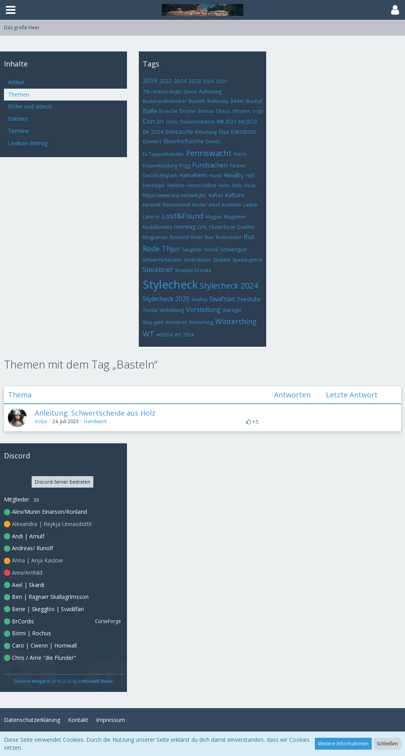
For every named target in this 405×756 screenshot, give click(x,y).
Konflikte (231, 204)
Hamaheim (193, 175)
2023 (194, 81)
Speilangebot (247, 259)
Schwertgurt (233, 249)
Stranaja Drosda (193, 270)
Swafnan (222, 298)
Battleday (218, 101)
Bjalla (150, 110)
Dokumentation (197, 121)
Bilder (237, 101)
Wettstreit (176, 322)
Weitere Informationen (343, 743)
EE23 (231, 121)
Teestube (249, 299)
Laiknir (250, 204)
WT (148, 333)
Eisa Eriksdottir (237, 131)
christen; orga (247, 111)
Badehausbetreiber (165, 101)
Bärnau (206, 111)
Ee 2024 (153, 131)
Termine (18, 131)
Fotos (240, 154)
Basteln (197, 101)
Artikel (16, 82)
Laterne (151, 216)
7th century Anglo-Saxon (170, 91)
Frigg (184, 165)
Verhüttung (171, 310)
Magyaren (235, 216)
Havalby (233, 175)
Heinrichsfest (201, 185)
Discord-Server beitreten (62, 482)
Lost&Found (182, 215)
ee (220, 121)
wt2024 (164, 334)
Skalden (222, 259)
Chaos (223, 111)
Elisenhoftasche (183, 141)
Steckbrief (158, 269)
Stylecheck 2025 (166, 298)
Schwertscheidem (162, 259)
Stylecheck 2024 (229, 285)
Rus (249, 236)
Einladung (206, 132)
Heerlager (154, 185)
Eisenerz (152, 141)
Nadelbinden (157, 227)
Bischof (254, 101)
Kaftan (216, 195)
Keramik (152, 204)
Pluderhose (222, 227)
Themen (18, 94)
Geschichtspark (160, 175)
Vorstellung (203, 309)
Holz (237, 185)
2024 (180, 81)
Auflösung (210, 91)
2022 (165, 81)
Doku (172, 121)
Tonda (150, 310)
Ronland (179, 237)
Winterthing (236, 321)
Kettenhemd (176, 204)
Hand (215, 175)
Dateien (18, 118)
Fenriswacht (209, 153)
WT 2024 (184, 334)
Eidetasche (179, 131)
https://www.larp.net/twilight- (175, 195)
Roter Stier (202, 237)
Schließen (387, 743)
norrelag (184, 226)
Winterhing (201, 322)
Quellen (245, 227)
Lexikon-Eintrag (27, 143)
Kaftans (235, 195)
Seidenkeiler (197, 259)
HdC (250, 175)
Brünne (188, 111)
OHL (202, 227)
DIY (160, 121)
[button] (10, 10)
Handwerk (95, 421)
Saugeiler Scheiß (200, 249)
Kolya (41, 421)
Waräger (232, 310)
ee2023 (247, 121)
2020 (221, 81)
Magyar (213, 216)
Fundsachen (210, 165)
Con (149, 121)
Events (213, 141)
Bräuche (168, 111)
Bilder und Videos (30, 106)
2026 (208, 81)
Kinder (199, 204)
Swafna (199, 299)
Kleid (214, 204)
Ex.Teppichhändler (163, 154)
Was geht (153, 322)
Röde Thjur (161, 248)
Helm (224, 185)
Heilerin (176, 185)
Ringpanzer (155, 237)
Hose (250, 185)
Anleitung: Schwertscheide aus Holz (95, 413)
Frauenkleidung (160, 165)
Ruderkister (229, 237)
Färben (238, 165)
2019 (150, 80)
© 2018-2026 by (63, 681)
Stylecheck (170, 284)
